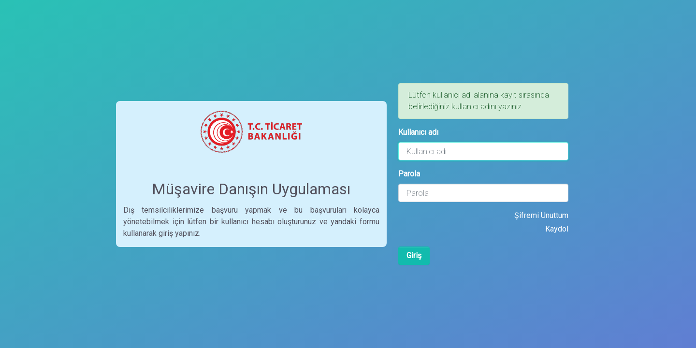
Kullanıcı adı (418, 132)
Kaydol (556, 228)
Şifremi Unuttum (541, 215)
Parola (409, 173)
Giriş (413, 255)
